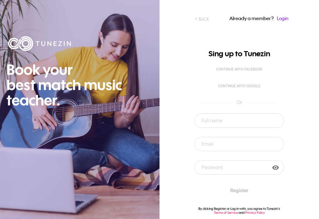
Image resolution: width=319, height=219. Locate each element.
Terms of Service (226, 212)
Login (282, 18)
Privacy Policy (255, 212)
